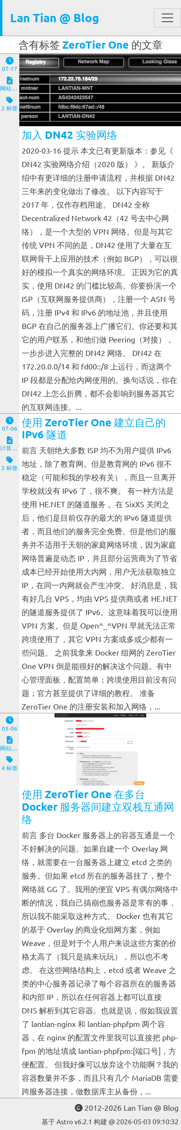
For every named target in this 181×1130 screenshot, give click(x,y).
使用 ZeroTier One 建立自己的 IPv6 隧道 (94, 428)
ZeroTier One (95, 44)
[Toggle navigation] (167, 17)
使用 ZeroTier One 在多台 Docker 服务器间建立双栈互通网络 (98, 807)
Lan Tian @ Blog (54, 17)
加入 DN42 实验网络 (69, 134)
